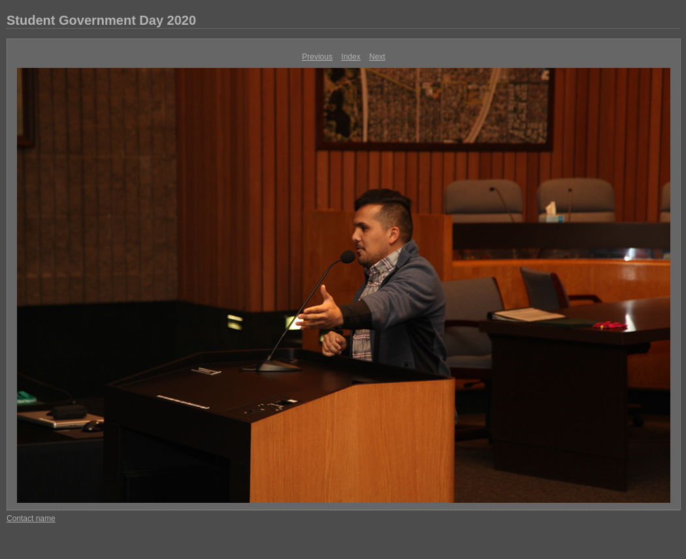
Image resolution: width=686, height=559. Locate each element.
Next (377, 56)
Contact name (31, 518)
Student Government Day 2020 (101, 20)
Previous (317, 56)
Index (350, 56)
